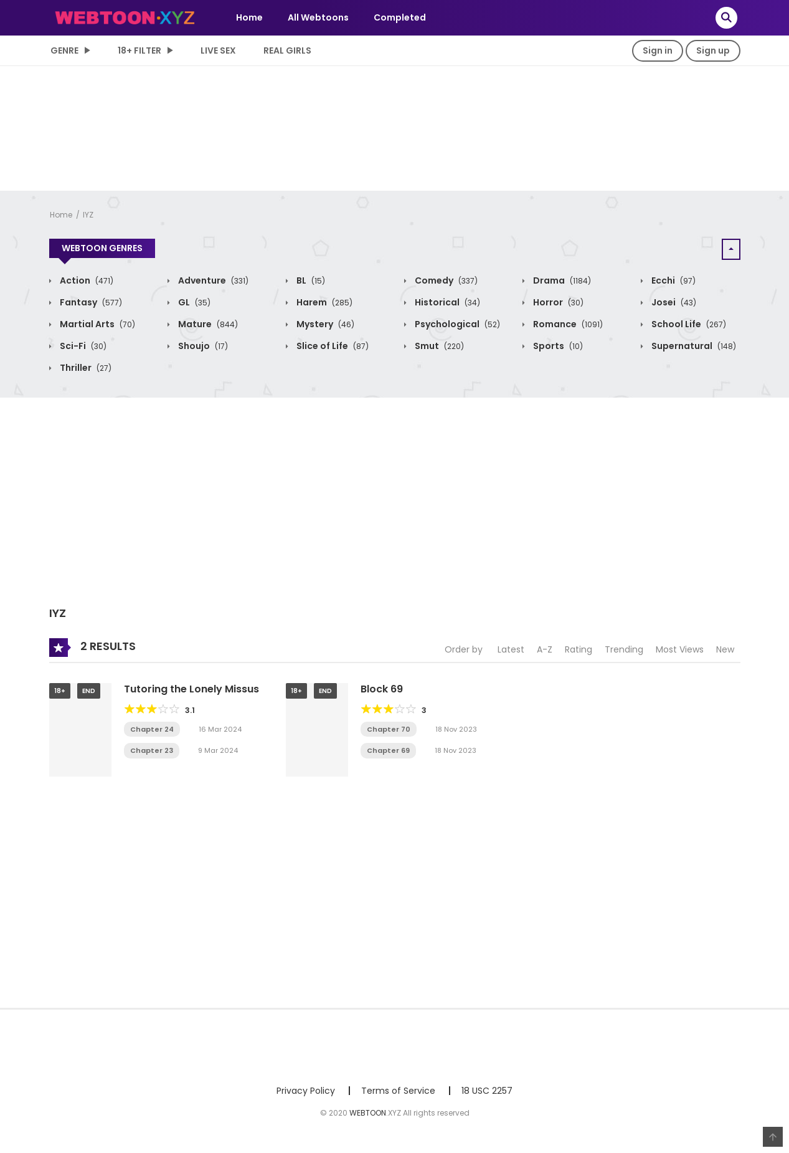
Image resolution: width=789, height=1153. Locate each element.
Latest (511, 649)
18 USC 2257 (487, 1090)
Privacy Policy (305, 1090)
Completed (400, 17)
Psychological (456, 324)
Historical (446, 302)
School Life (688, 324)
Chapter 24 (152, 729)
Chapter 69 (388, 750)
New (725, 649)
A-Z (544, 649)
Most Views (680, 649)
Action (85, 280)
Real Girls (287, 50)
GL (193, 302)
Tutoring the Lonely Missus (191, 689)
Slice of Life (332, 346)
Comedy (445, 280)
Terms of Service (398, 1090)
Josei (673, 302)
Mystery (324, 324)
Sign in (658, 50)
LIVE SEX (218, 50)
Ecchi (673, 280)
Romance (567, 324)
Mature (207, 324)
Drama (561, 280)
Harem (323, 302)
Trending (624, 649)
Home (249, 17)
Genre (64, 50)
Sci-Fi (82, 346)
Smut (438, 346)
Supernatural (693, 346)
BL (310, 280)
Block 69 (382, 689)
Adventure (212, 280)
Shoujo (202, 346)
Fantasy (90, 302)
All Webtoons (318, 17)
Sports (557, 346)
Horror (557, 302)
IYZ (88, 214)
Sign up (713, 50)
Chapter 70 (388, 729)
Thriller (84, 367)
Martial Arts (96, 324)
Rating (578, 649)
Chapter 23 (151, 750)
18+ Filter (139, 50)
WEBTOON (367, 1113)
